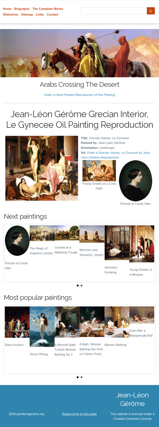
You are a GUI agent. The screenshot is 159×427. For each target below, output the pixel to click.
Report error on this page (79, 414)
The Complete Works (47, 8)
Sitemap (27, 14)
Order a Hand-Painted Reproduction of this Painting (79, 94)
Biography (22, 8)
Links (40, 14)
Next (149, 253)
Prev (10, 253)
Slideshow (10, 14)
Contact (53, 14)
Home (7, 8)
